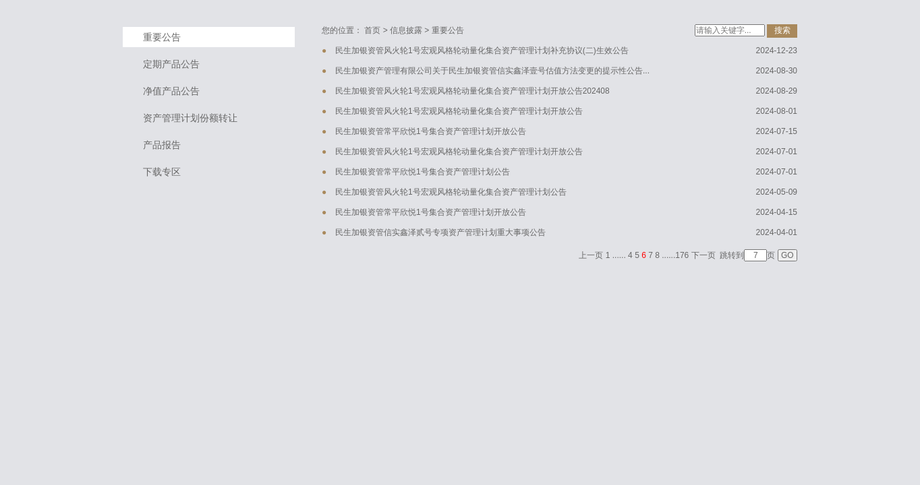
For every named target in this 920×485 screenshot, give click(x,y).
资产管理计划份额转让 (190, 117)
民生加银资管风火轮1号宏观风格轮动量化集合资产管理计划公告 (451, 192)
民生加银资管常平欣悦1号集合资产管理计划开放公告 (430, 131)
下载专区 (162, 171)
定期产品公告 (171, 64)
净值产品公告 (171, 91)
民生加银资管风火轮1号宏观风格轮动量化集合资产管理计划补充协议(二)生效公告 (482, 50)
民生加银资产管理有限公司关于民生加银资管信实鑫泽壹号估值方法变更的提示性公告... (492, 70)
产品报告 (162, 144)
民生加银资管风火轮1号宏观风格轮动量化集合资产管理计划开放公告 (459, 111)
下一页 (703, 255)
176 (682, 255)
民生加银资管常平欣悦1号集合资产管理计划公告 (422, 171)
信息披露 (406, 30)
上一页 (591, 255)
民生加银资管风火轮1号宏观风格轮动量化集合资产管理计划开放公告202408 (472, 91)
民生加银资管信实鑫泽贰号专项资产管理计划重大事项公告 (440, 232)
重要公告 (162, 37)
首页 (372, 30)
